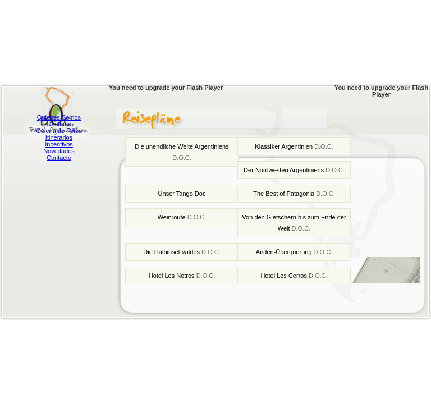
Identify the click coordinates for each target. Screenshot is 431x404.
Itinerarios (58, 137)
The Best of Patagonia (294, 193)
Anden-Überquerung (294, 252)
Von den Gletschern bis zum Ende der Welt (294, 223)
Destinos (59, 124)
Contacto (59, 157)
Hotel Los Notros (182, 275)
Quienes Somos (59, 117)
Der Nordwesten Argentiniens (294, 170)
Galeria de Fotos (58, 130)
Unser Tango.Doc (182, 193)
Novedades (59, 151)
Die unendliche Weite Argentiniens (181, 152)
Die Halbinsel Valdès (181, 252)
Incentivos (59, 144)
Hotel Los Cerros (293, 275)
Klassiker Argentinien (294, 146)
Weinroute (182, 217)
